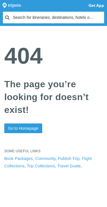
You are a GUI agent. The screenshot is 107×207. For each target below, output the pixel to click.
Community (45, 158)
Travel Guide (69, 166)
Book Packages (18, 158)
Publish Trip (69, 158)
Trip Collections (41, 166)
